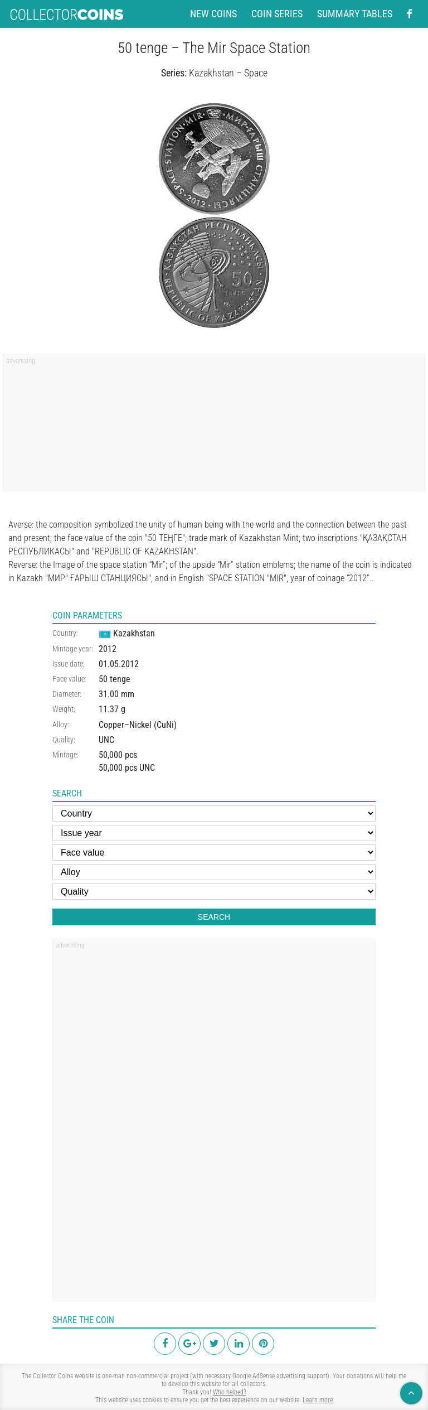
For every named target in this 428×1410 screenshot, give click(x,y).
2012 (107, 649)
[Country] (214, 813)
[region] (214, 426)
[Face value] (214, 852)
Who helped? (229, 1392)
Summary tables (354, 14)
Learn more (318, 1400)
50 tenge (114, 679)
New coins (213, 14)
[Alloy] (214, 872)
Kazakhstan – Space (228, 73)
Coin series (277, 14)
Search (214, 916)
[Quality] (214, 891)
